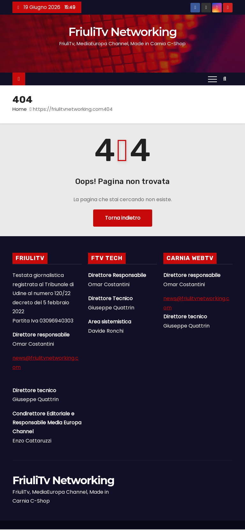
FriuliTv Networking (122, 32)
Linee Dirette (223, 526)
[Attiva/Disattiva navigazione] (212, 79)
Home (19, 109)
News (217, 526)
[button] (226, 79)
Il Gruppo (230, 526)
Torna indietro (122, 218)
